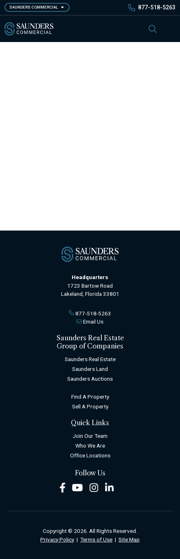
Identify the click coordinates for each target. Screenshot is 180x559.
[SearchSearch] (153, 29)
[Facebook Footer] (62, 487)
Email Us (93, 321)
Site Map (129, 539)
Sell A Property (90, 406)
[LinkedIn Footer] (109, 487)
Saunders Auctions (90, 378)
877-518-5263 (157, 7)
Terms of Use (96, 539)
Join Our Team (90, 436)
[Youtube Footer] (77, 487)
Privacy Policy (57, 539)
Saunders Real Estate (90, 359)
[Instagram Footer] (94, 487)
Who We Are (90, 445)
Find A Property (90, 396)
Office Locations (90, 455)
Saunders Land (90, 369)
